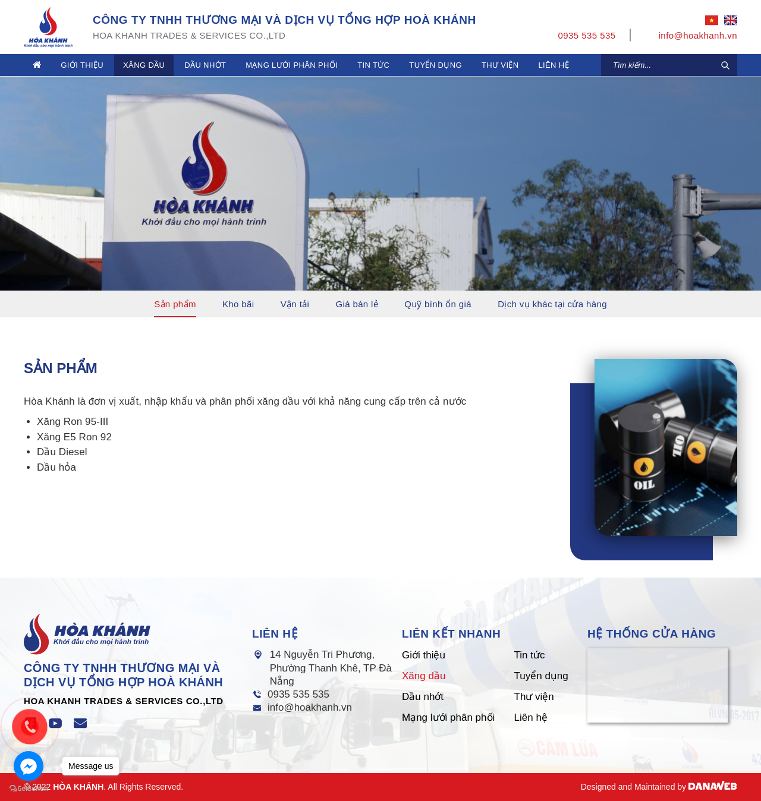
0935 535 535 (298, 694)
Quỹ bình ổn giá (437, 304)
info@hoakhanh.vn (310, 707)
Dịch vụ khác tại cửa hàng (552, 304)
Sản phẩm (175, 304)
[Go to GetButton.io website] (29, 789)
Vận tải (295, 304)
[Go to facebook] (28, 766)
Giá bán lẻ (356, 304)
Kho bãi (238, 304)
